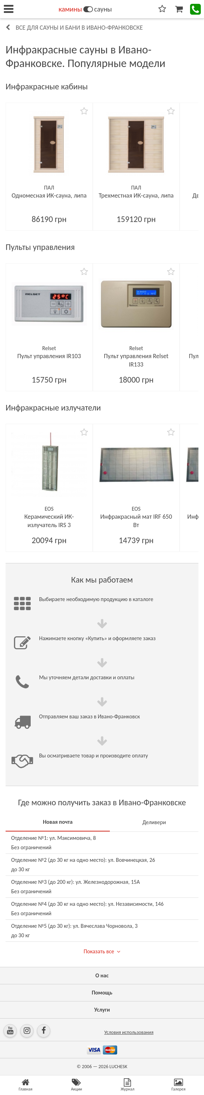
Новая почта (58, 822)
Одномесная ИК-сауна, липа (49, 195)
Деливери (154, 822)
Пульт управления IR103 (49, 356)
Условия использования (128, 1032)
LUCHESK (118, 1067)
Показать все (99, 951)
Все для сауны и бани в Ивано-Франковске (79, 27)
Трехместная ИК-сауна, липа (136, 195)
